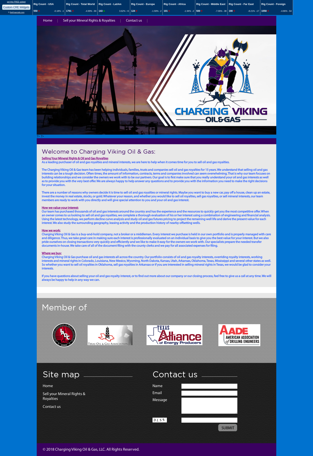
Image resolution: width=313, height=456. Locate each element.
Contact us (134, 21)
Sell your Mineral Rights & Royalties (89, 21)
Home (47, 21)
